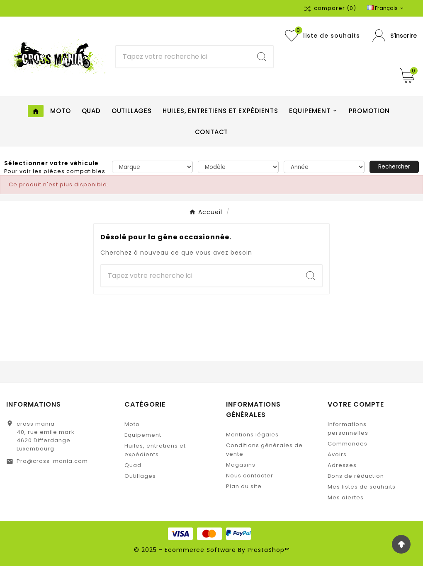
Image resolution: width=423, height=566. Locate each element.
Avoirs (337, 454)
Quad (132, 465)
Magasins (240, 465)
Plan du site (244, 486)
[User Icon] (394, 35)
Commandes (347, 444)
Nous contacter (249, 475)
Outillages (140, 476)
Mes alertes (346, 497)
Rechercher (394, 167)
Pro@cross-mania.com (52, 461)
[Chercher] (183, 56)
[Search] (261, 56)
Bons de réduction (356, 476)
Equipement (142, 435)
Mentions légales (252, 434)
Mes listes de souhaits (362, 487)
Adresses (342, 465)
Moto (132, 424)
